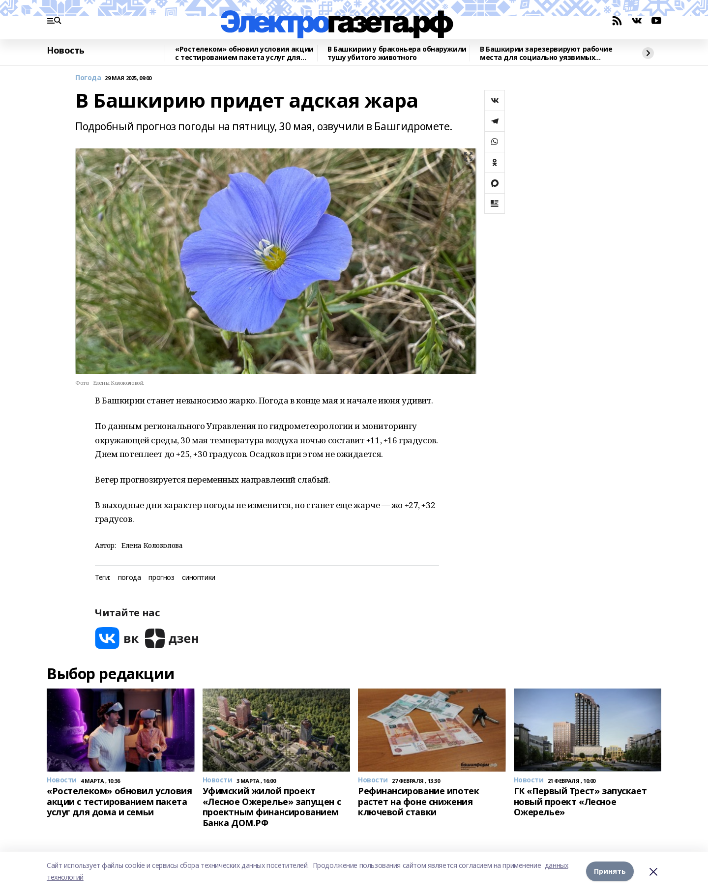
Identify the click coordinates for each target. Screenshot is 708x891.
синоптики (198, 578)
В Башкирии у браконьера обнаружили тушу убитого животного (397, 53)
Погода (88, 78)
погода (129, 578)
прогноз (161, 578)
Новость (66, 50)
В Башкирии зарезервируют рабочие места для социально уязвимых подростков (546, 53)
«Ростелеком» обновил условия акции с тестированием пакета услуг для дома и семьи (244, 53)
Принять (610, 871)
